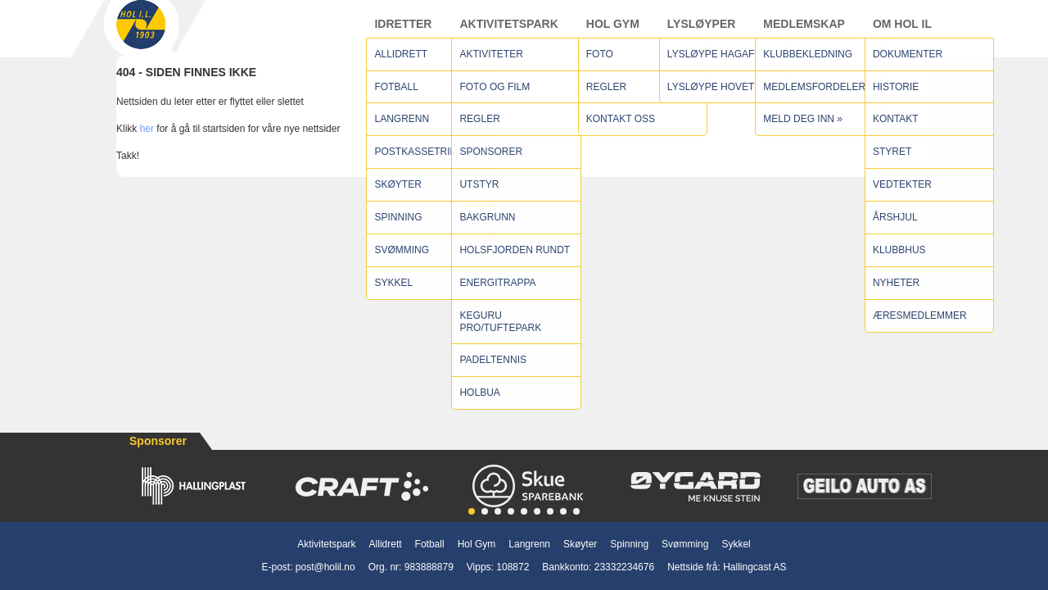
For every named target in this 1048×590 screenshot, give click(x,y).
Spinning (629, 544)
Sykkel (735, 544)
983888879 (429, 567)
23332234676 (624, 567)
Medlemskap (804, 32)
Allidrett (385, 544)
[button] (471, 511)
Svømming (685, 544)
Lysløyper (701, 32)
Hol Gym (612, 32)
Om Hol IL (902, 32)
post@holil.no (325, 567)
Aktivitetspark (508, 32)
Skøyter (580, 544)
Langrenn (529, 544)
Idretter (402, 32)
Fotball (430, 544)
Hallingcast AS (754, 567)
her (147, 145)
